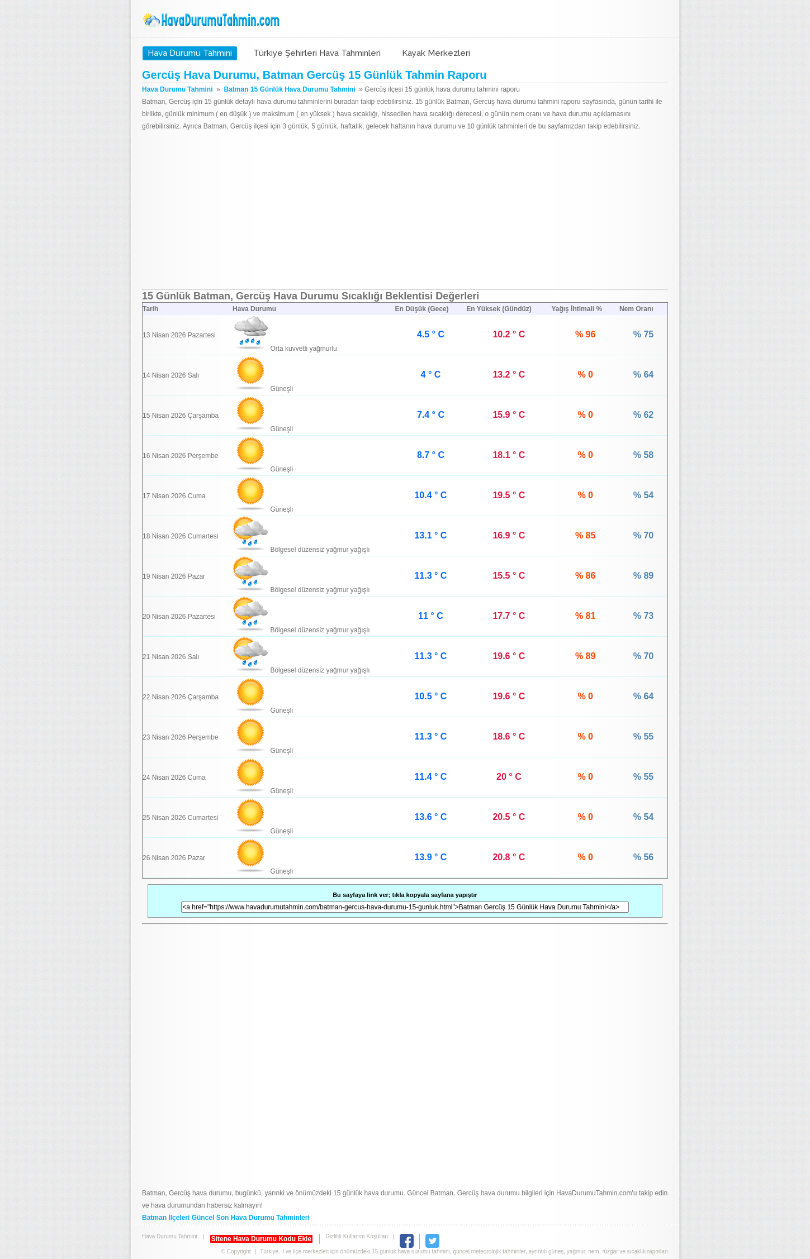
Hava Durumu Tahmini (212, 20)
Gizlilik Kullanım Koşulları (356, 1236)
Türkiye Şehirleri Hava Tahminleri (317, 53)
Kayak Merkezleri (436, 53)
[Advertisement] (405, 210)
